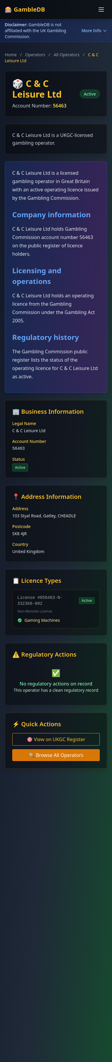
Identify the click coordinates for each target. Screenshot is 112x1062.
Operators (35, 54)
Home (11, 54)
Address (20, 508)
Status (18, 459)
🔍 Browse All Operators (56, 755)
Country (20, 544)
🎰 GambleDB (25, 9)
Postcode (21, 526)
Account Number (29, 441)
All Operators (67, 54)
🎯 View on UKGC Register (56, 739)
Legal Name (24, 423)
